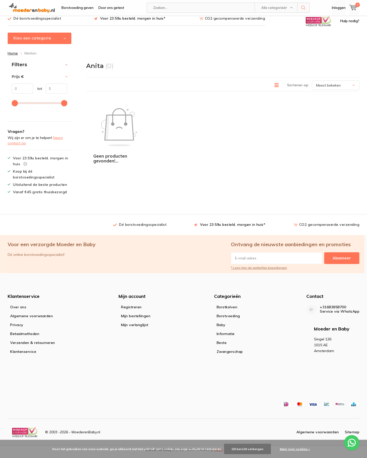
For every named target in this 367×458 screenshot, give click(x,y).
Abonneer (342, 261)
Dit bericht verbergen (247, 449)
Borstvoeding (228, 319)
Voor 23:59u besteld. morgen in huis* (132, 22)
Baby (221, 328)
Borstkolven (227, 310)
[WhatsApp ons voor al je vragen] (351, 442)
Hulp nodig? (349, 24)
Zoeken (303, 8)
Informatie (226, 337)
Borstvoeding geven (77, 8)
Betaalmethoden (24, 337)
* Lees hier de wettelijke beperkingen (259, 271)
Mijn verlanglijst (134, 328)
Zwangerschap (230, 355)
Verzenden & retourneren (32, 346)
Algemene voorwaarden (31, 319)
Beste (222, 346)
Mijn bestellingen (135, 319)
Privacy (16, 328)
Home (13, 57)
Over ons (18, 310)
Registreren (131, 310)
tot (37, 92)
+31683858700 (333, 311)
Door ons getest (111, 8)
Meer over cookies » (295, 449)
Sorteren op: (298, 89)
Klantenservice (23, 355)
